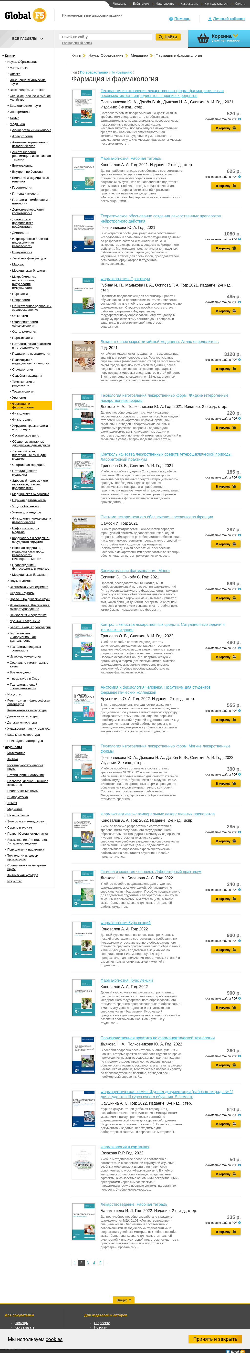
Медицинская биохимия (29, 574)
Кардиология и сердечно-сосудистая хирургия (31, 539)
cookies (54, 1339)
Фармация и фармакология (23, 405)
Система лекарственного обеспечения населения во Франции (157, 517)
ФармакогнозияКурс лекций (126, 923)
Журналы (13, 747)
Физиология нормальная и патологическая (31, 520)
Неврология (21, 300)
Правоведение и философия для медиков (30, 566)
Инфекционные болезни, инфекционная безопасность (30, 242)
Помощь (182, 19)
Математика (19, 68)
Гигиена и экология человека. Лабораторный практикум (151, 872)
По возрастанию (94, 72)
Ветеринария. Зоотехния (28, 90)
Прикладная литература (25, 741)
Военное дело (20, 672)
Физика (15, 74)
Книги (10, 55)
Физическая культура (22, 875)
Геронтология (22, 187)
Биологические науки (25, 105)
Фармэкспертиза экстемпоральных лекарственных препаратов (158, 814)
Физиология (21, 413)
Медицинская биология (29, 270)
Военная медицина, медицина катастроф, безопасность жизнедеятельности (28, 553)
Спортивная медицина (28, 465)
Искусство (14, 694)
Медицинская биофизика (30, 494)
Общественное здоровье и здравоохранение (32, 307)
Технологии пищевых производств (25, 648)
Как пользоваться (216, 3)
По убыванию (121, 72)
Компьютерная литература (27, 710)
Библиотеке (141, 3)
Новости (100, 1327)
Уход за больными (25, 506)
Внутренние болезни (27, 171)
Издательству (165, 3)
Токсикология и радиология (23, 383)
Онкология (20, 316)
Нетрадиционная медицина (24, 472)
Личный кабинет (229, 19)
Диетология (20, 232)
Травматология (23, 391)
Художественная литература (28, 728)
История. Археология (25, 656)
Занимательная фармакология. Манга (135, 571)
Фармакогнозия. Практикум (125, 279)
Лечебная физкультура (29, 258)
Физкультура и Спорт (25, 678)
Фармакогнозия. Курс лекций (127, 980)
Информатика (20, 112)
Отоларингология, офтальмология (25, 323)
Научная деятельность (29, 500)
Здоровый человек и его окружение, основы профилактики (30, 484)
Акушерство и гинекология (31, 130)
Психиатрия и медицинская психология (30, 361)
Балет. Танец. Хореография (30, 627)
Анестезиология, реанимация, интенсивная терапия (31, 155)
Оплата (240, 3)
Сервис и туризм (22, 593)
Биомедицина (22, 165)
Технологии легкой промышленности (23, 686)
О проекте (102, 1323)
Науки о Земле (20, 581)
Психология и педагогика (28, 615)
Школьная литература (23, 734)
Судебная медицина (27, 375)
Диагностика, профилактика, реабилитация (23, 222)
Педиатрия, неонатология (31, 353)
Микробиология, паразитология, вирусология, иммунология (24, 282)
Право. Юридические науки (30, 599)
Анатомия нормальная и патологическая (30, 144)
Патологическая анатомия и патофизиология (31, 345)
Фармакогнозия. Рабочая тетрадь (131, 158)
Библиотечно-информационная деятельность (23, 636)
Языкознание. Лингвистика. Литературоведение (30, 607)
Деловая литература (22, 716)
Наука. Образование (22, 62)
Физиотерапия (22, 419)
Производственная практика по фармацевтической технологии (158, 1038)
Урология (19, 397)
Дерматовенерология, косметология (28, 211)
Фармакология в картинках (125, 1147)
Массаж (18, 264)
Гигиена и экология (26, 193)
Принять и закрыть (215, 1339)
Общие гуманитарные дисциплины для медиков (31, 443)
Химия (14, 118)
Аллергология (22, 136)
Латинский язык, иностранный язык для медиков (29, 454)
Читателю (119, 3)
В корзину (223, 128)
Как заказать (189, 3)
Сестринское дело (25, 435)
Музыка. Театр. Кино (25, 621)
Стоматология (22, 369)
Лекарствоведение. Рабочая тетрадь (134, 1204)
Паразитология (23, 338)
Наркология (21, 294)
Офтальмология (24, 331)
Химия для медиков (26, 512)
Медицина (17, 124)
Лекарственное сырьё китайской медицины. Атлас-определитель (160, 342)
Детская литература (22, 722)
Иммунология (22, 252)
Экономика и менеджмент (29, 587)
